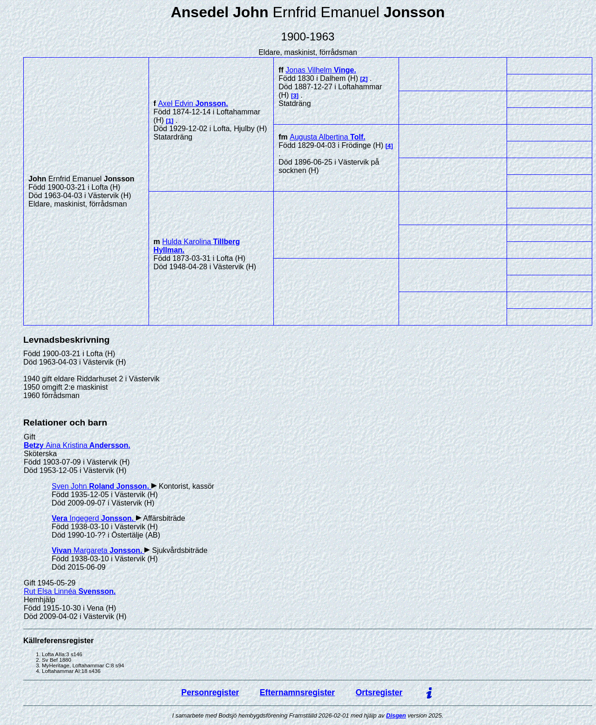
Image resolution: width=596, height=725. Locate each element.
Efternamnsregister (297, 692)
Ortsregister (379, 692)
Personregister (210, 692)
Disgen (396, 715)
